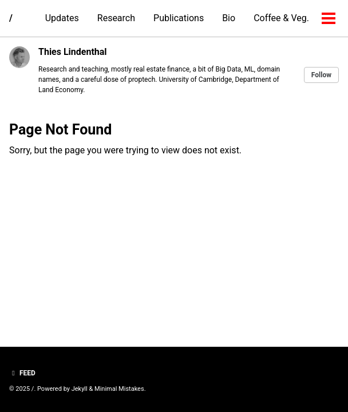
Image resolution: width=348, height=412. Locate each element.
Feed (22, 373)
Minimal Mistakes (119, 389)
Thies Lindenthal (72, 51)
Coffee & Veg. (281, 18)
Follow (321, 75)
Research (116, 18)
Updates (62, 18)
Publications (178, 18)
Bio (228, 18)
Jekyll (80, 389)
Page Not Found (60, 129)
